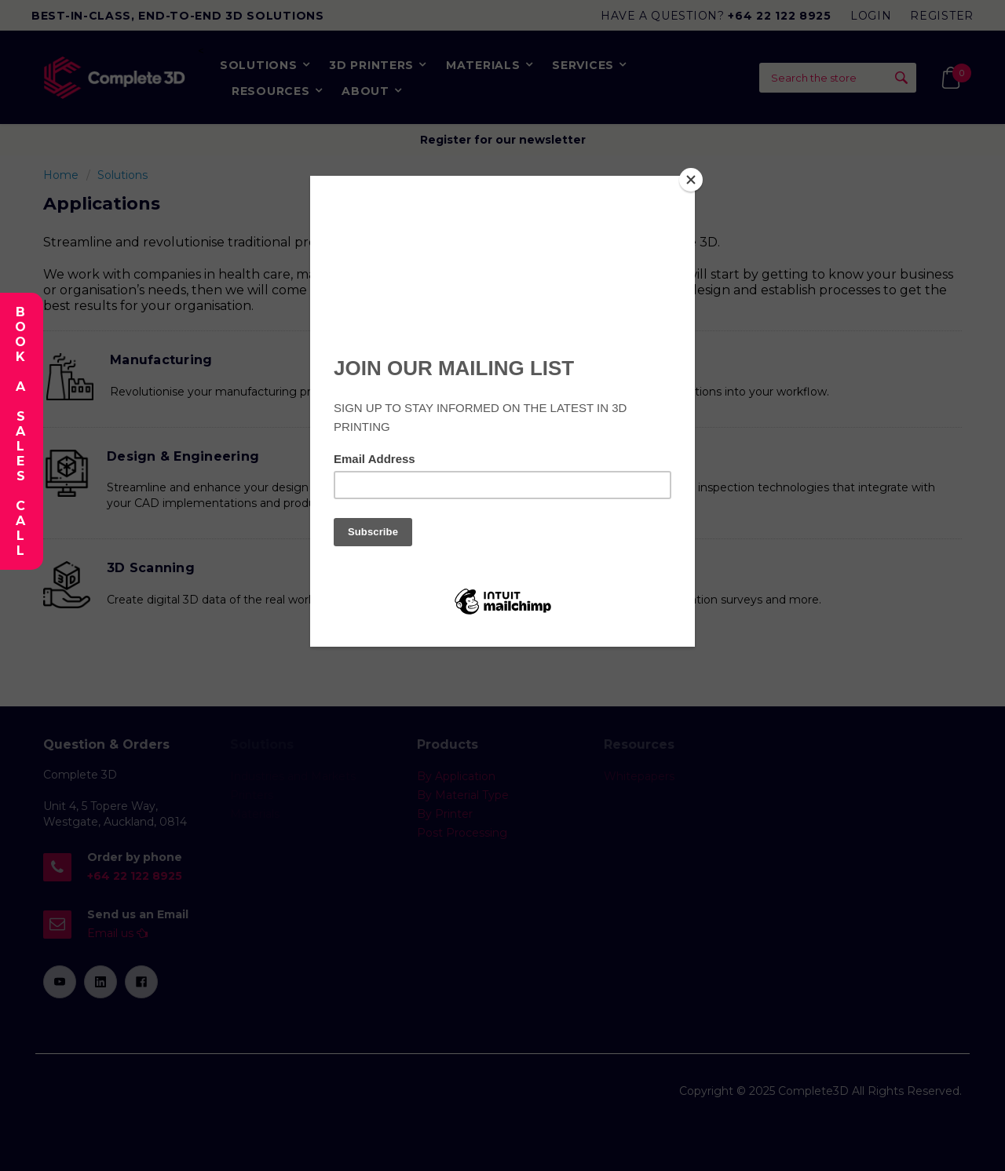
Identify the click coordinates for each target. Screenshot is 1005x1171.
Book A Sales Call (20, 431)
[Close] (691, 180)
